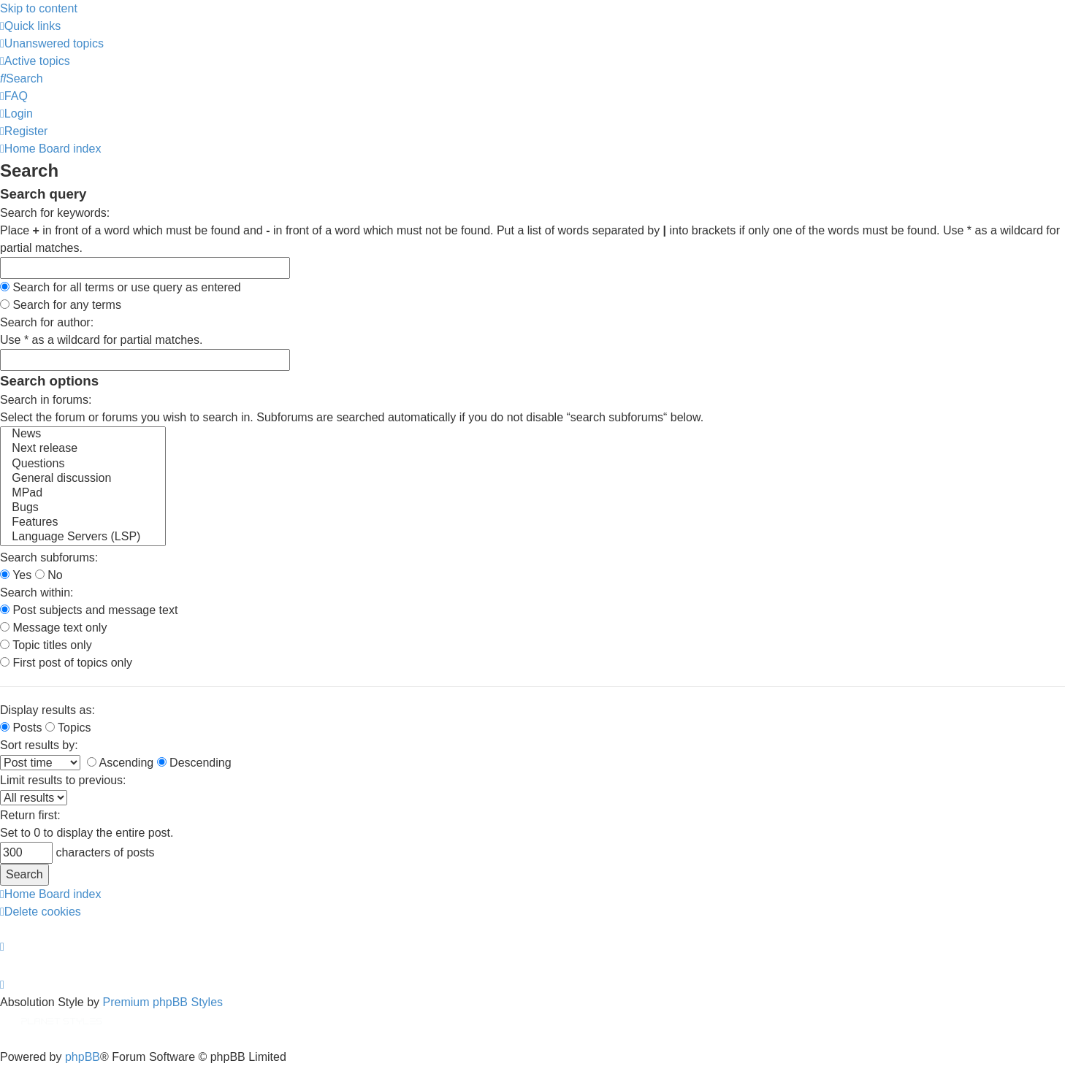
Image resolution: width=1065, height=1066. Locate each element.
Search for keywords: (55, 213)
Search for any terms (60, 305)
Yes (15, 575)
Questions (83, 464)
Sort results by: (39, 745)
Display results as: (47, 710)
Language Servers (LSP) (83, 537)
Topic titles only (46, 645)
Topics (68, 727)
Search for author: (46, 322)
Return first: (30, 815)
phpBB (82, 1057)
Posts (21, 727)
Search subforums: (49, 557)
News (83, 434)
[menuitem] (52, 43)
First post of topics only (66, 662)
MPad (83, 493)
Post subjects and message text (89, 610)
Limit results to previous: (63, 780)
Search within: (37, 592)
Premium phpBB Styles (163, 1002)
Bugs (83, 508)
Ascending (120, 762)
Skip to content (38, 8)
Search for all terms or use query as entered (120, 287)
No (49, 575)
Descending (194, 762)
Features (83, 522)
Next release (83, 449)
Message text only (53, 627)
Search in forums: (45, 400)
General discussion (83, 479)
